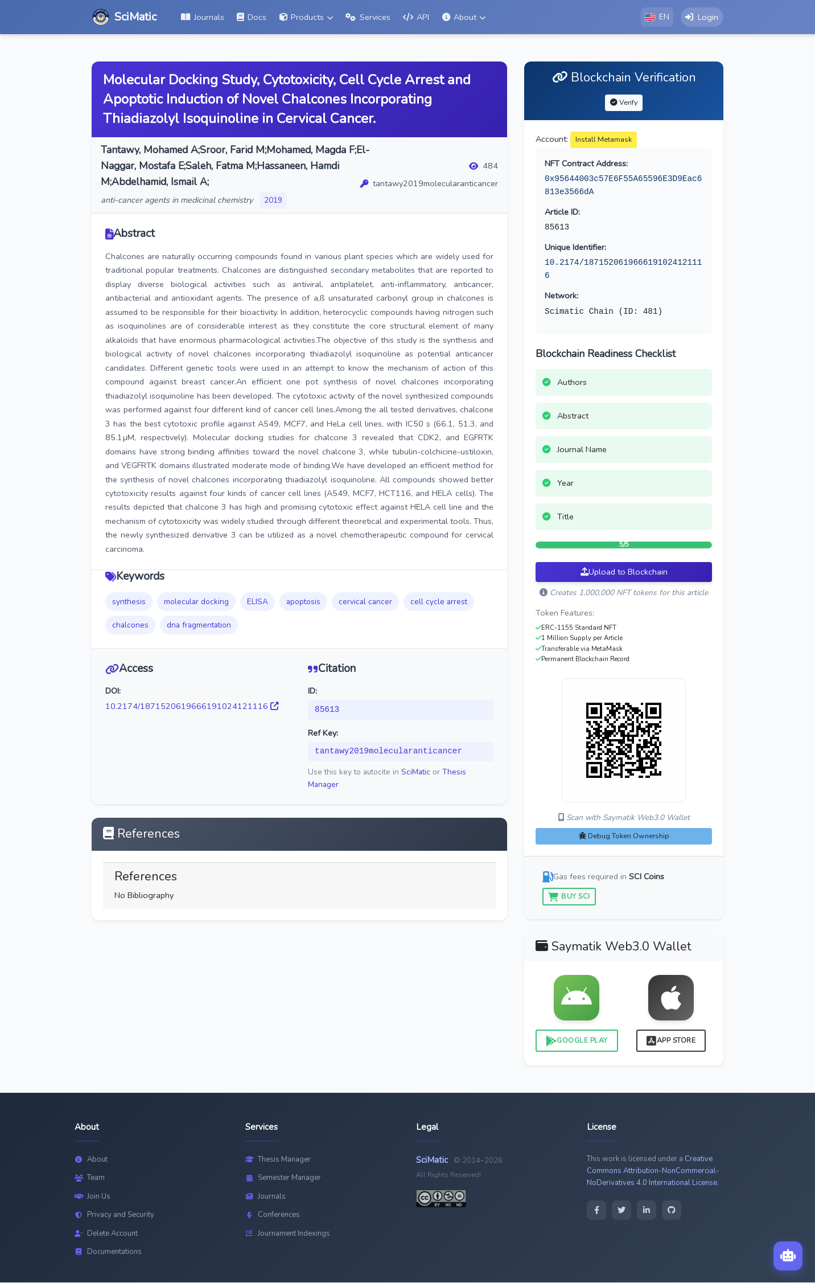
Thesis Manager (278, 1160)
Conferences (272, 1215)
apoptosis (303, 602)
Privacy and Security (114, 1215)
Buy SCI (569, 896)
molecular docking (196, 602)
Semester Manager (283, 1178)
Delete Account (106, 1234)
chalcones (130, 625)
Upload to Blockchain (624, 572)
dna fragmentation (199, 625)
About (91, 1160)
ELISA (257, 602)
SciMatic (415, 772)
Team (90, 1178)
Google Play (577, 1041)
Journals (265, 1197)
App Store (671, 1041)
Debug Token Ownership (624, 836)
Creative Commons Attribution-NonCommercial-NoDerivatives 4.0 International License (653, 1171)
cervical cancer (365, 602)
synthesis (129, 602)
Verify (623, 103)
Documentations (108, 1252)
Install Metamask (603, 140)
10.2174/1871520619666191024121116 (191, 706)
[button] (306, 18)
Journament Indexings (287, 1234)
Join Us (92, 1197)
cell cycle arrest (438, 602)
